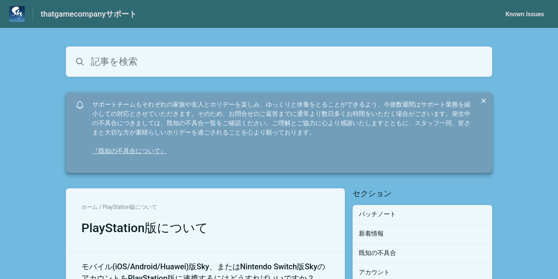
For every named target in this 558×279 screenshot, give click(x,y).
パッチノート (377, 214)
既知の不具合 (377, 253)
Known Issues (524, 14)
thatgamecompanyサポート (89, 14)
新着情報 (371, 233)
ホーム (89, 207)
